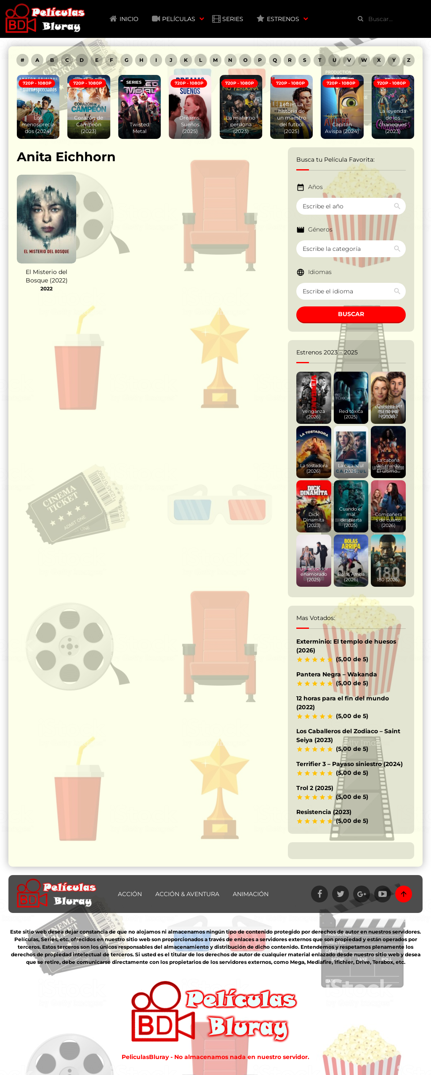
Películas (178, 19)
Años (315, 187)
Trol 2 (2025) (314, 788)
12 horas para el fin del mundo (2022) (342, 702)
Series (232, 19)
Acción (130, 894)
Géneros (320, 229)
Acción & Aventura (187, 894)
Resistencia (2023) (323, 812)
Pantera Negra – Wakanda (336, 674)
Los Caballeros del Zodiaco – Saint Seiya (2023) (348, 735)
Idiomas (320, 272)
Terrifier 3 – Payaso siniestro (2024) (349, 764)
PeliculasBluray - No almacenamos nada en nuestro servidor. (215, 1057)
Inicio (129, 19)
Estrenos (283, 19)
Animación (251, 894)
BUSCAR (351, 314)
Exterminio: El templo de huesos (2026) (346, 646)
